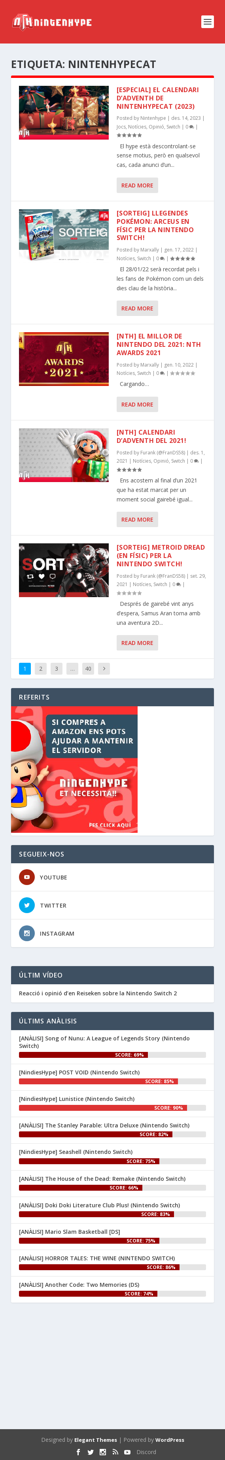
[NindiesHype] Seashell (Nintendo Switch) (75, 1152)
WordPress (169, 1439)
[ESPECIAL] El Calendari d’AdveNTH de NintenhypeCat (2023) (158, 98)
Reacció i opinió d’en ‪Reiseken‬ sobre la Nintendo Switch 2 (98, 993)
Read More (137, 185)
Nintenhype (153, 118)
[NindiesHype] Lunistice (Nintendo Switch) (76, 1099)
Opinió (156, 126)
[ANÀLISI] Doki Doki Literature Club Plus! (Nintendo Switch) (99, 1205)
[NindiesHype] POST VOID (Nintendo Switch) (79, 1072)
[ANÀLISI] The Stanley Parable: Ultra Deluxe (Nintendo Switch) (104, 1125)
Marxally (149, 249)
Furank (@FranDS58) (162, 452)
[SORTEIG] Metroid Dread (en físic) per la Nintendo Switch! (161, 555)
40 (88, 668)
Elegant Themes (95, 1439)
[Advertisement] (112, 1367)
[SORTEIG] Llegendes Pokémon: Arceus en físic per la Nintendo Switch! (155, 225)
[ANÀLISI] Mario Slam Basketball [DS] (69, 1231)
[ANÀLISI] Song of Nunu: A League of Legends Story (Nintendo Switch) (104, 1041)
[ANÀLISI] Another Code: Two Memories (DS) (79, 1284)
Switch (173, 126)
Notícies (137, 126)
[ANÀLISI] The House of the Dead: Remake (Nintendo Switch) (102, 1178)
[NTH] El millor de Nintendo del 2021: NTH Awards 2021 (159, 344)
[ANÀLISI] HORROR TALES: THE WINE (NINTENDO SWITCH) (97, 1258)
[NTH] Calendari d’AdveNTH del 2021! (152, 436)
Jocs (121, 126)
